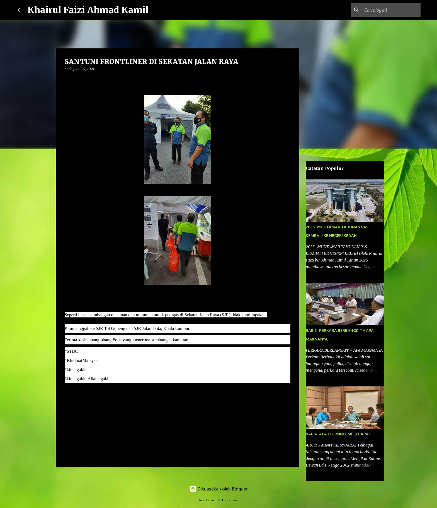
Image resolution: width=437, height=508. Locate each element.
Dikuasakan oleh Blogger (218, 488)
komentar (76, 395)
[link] (71, 351)
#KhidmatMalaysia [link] (82, 360)
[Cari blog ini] (391, 10)
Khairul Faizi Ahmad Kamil (88, 10)
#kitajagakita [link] (76, 369)
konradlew (230, 500)
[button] (68, 80)
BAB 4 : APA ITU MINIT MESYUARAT (338, 434)
